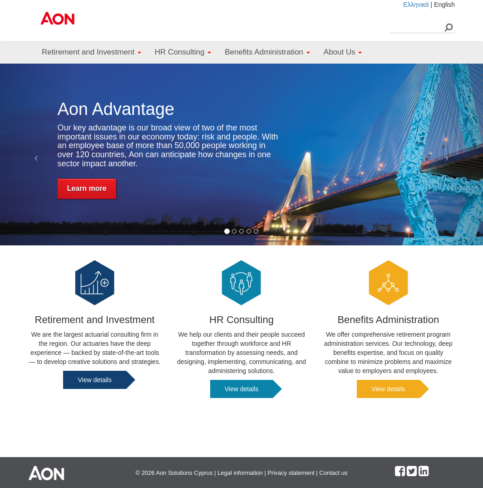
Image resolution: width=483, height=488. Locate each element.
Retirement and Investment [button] (91, 52)
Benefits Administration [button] (267, 52)
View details (94, 379)
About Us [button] (343, 52)
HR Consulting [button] (183, 52)
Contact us (333, 472)
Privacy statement (290, 472)
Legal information (240, 472)
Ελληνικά (416, 4)
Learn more (86, 188)
